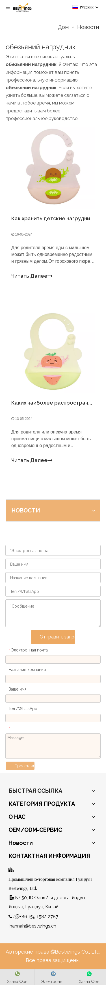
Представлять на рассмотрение (24, 766)
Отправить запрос (57, 637)
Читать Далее (32, 276)
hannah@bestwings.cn (33, 926)
